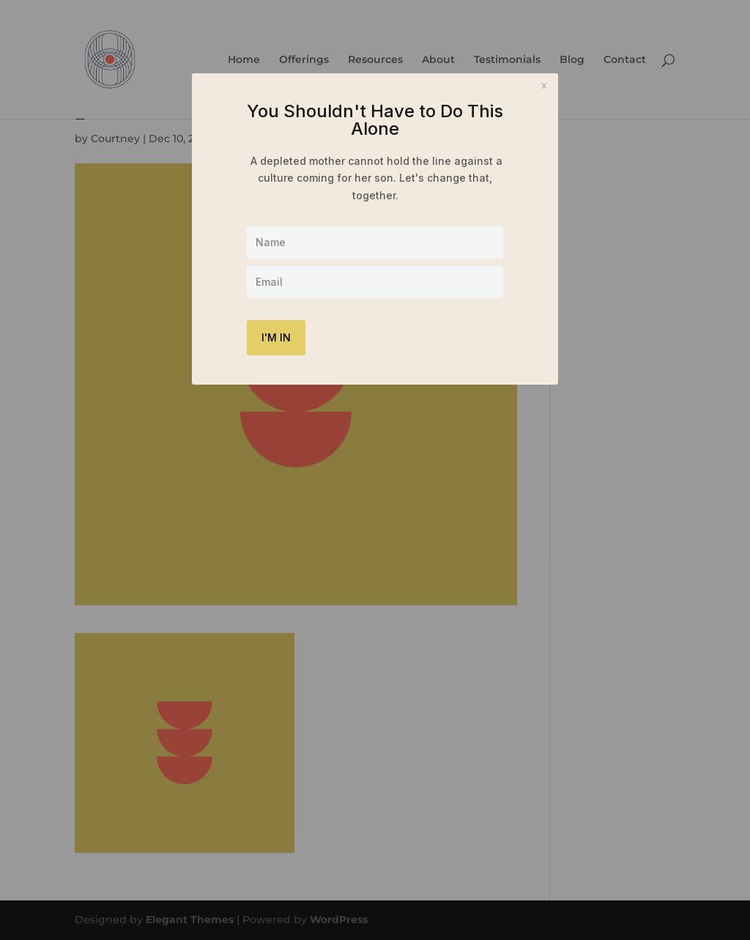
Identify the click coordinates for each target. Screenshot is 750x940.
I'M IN (276, 337)
